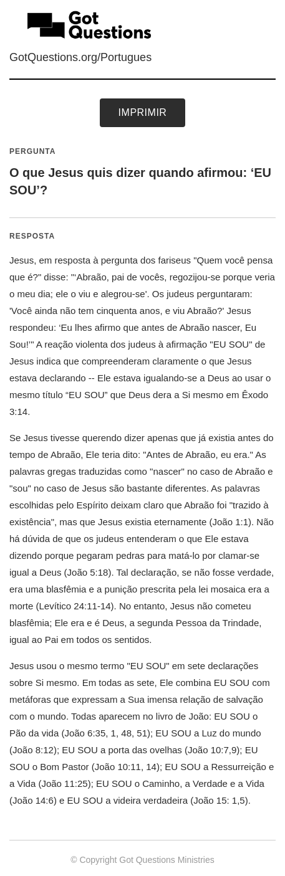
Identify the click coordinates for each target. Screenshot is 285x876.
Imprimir (142, 112)
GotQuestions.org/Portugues (80, 57)
